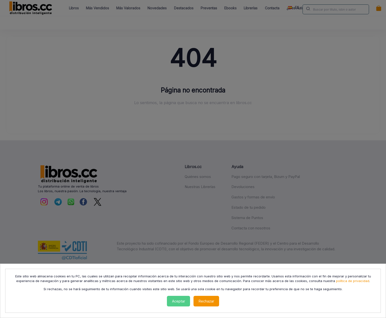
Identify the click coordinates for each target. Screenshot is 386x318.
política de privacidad (352, 281)
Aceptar (178, 301)
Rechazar (206, 301)
